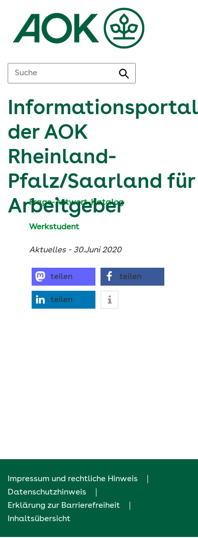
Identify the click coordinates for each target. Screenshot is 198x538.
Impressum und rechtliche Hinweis (73, 479)
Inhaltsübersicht (39, 519)
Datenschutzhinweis (47, 492)
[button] (63, 277)
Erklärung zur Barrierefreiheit (64, 506)
